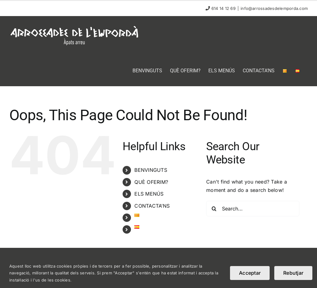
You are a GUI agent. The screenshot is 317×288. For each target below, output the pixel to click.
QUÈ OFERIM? (151, 182)
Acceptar (250, 273)
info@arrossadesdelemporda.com (274, 8)
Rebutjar (293, 273)
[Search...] (252, 208)
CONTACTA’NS (152, 206)
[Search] (214, 208)
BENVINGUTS (150, 170)
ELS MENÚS (148, 194)
